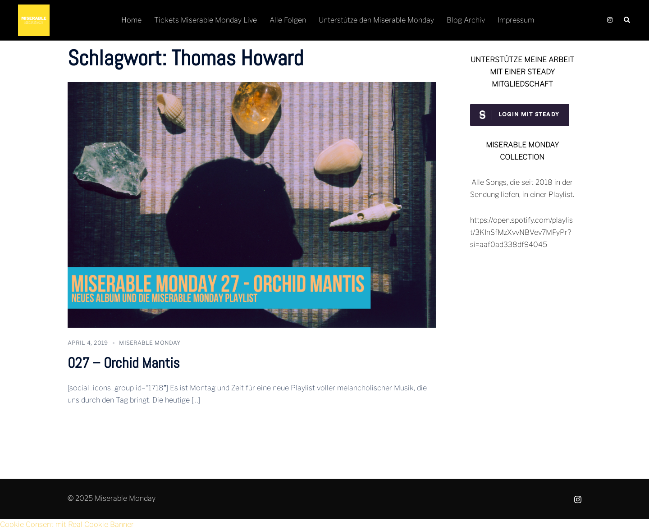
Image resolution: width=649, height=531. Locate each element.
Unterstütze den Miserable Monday (376, 20)
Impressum (516, 20)
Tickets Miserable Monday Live (205, 20)
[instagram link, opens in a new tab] (608, 20)
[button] (627, 20)
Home (131, 20)
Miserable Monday (150, 342)
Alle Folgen (288, 20)
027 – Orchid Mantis (124, 363)
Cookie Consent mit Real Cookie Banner (67, 524)
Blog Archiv (466, 20)
